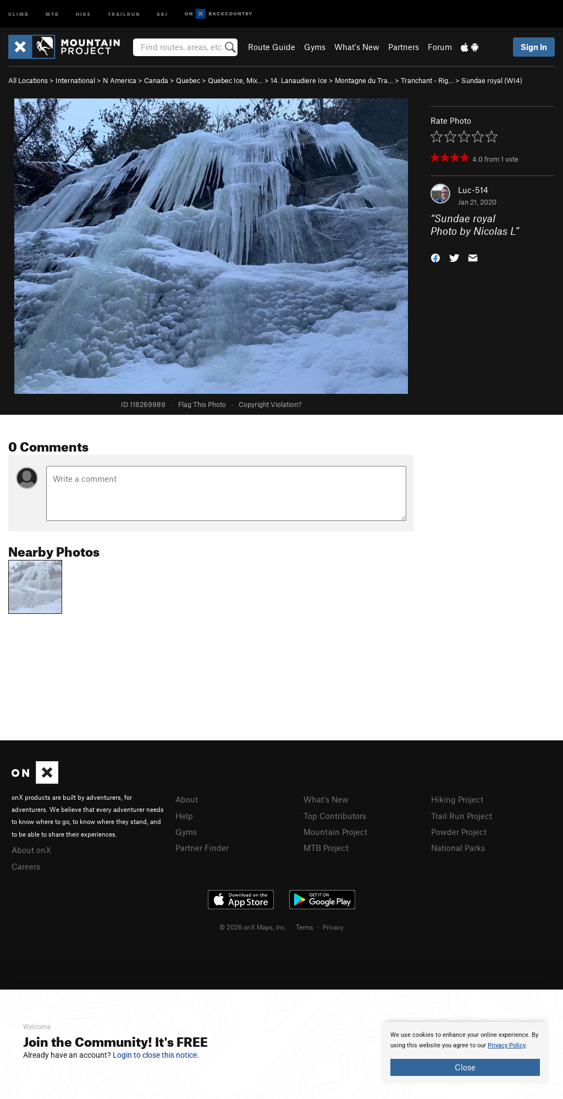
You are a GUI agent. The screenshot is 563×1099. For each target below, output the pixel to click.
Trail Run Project (461, 816)
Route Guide (271, 47)
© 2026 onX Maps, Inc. (252, 927)
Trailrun (124, 13)
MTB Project (326, 848)
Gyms (314, 47)
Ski (162, 13)
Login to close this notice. (156, 1055)
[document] (465, 1053)
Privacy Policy (507, 1045)
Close (465, 1067)
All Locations (28, 80)
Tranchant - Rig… (427, 80)
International (75, 80)
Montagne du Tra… (364, 80)
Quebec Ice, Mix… (235, 80)
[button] (435, 256)
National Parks (458, 848)
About (186, 799)
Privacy (333, 927)
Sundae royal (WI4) (491, 80)
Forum (440, 47)
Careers (26, 866)
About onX (31, 850)
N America (119, 80)
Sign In (534, 47)
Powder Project (459, 832)
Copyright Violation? (270, 404)
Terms (304, 927)
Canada (156, 80)
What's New (356, 47)
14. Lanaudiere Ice (299, 80)
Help (184, 816)
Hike (83, 13)
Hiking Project (457, 799)
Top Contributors (334, 816)
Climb (18, 13)
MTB (52, 13)
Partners (403, 47)
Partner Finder (202, 848)
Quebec (188, 80)
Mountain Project (335, 832)
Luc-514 (473, 190)
